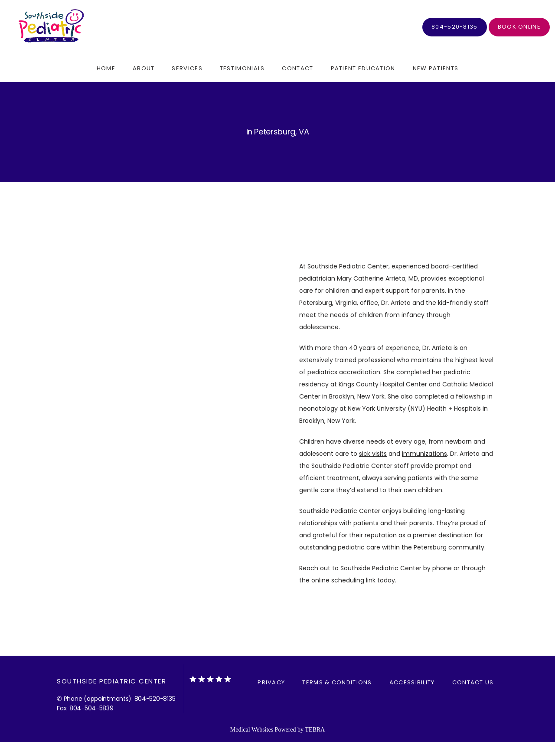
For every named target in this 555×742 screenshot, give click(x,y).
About (144, 68)
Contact (297, 68)
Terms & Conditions (337, 682)
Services (187, 68)
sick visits (373, 453)
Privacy (271, 682)
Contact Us (473, 682)
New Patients (436, 68)
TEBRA (315, 729)
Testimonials (242, 68)
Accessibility (412, 682)
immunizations (424, 453)
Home (106, 68)
